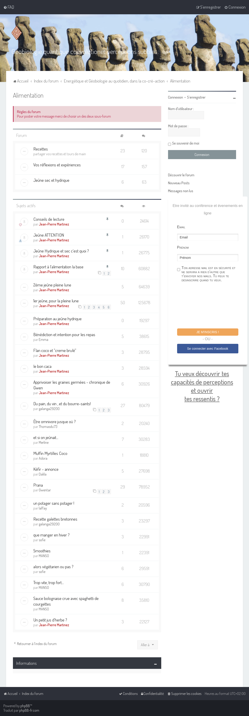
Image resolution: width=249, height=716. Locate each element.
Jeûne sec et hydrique (51, 180)
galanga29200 (49, 408)
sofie (42, 540)
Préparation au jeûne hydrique (57, 318)
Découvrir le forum (181, 175)
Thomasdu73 (48, 426)
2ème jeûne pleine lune (52, 285)
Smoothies (42, 550)
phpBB (25, 706)
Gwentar (45, 490)
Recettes (40, 149)
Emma (43, 339)
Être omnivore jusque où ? (54, 421)
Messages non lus (180, 191)
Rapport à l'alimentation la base (58, 266)
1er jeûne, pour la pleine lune (56, 300)
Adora (43, 458)
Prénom (183, 247)
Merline (44, 442)
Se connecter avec (207, 348)
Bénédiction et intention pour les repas (64, 334)
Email (181, 227)
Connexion (175, 97)
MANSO (44, 555)
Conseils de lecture (48, 219)
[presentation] (211, 306)
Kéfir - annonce (46, 469)
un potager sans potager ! (53, 503)
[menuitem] (8, 7)
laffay (43, 508)
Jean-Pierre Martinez (54, 224)
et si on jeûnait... (45, 437)
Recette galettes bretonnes (55, 519)
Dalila (42, 474)
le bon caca (42, 366)
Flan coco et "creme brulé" (54, 350)
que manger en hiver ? (51, 535)
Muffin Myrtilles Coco (50, 453)
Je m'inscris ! (207, 332)
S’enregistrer (196, 97)
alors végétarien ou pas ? (53, 566)
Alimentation (28, 95)
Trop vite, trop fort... (48, 582)
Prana (38, 485)
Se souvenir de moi (185, 143)
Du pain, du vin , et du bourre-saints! (62, 403)
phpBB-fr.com (29, 710)
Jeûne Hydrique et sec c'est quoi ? (61, 251)
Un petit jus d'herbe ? (50, 620)
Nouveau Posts (179, 183)
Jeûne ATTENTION (48, 235)
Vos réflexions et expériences (57, 164)
